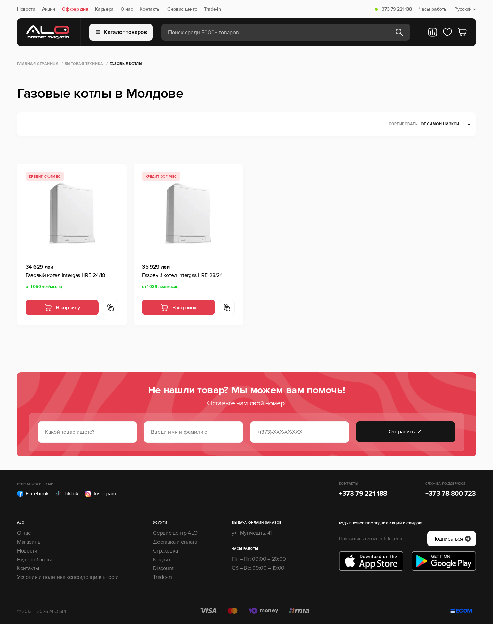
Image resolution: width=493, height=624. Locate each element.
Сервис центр (182, 9)
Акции (48, 9)
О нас (127, 9)
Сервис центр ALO (175, 533)
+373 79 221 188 (396, 9)
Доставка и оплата (175, 541)
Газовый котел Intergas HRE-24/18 (65, 275)
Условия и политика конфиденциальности (68, 577)
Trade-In (212, 9)
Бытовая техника (84, 64)
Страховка (165, 550)
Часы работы (433, 9)
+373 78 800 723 (450, 494)
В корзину (62, 307)
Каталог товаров (121, 32)
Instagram (100, 493)
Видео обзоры (34, 559)
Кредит (161, 559)
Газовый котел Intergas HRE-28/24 (182, 275)
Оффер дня (75, 9)
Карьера (104, 9)
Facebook (32, 493)
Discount (163, 568)
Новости (26, 9)
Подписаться (451, 538)
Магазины (29, 541)
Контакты (150, 9)
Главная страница (38, 64)
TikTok (66, 493)
